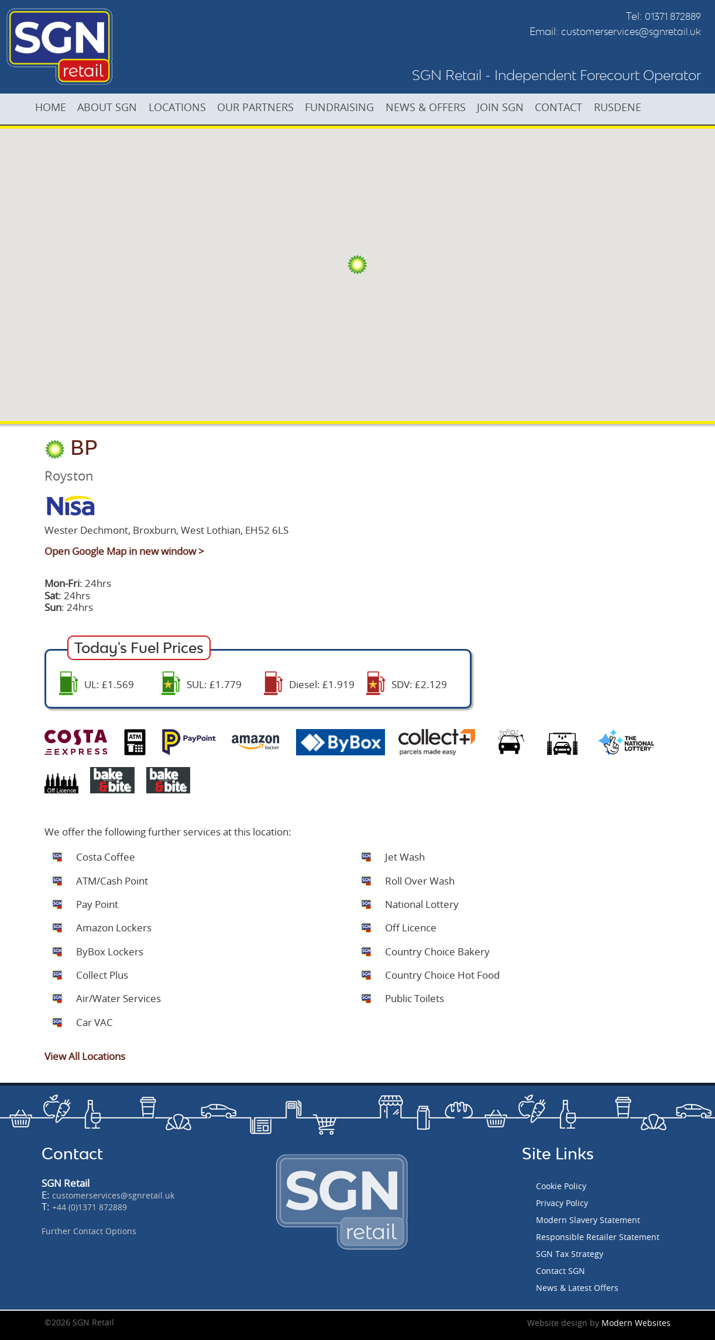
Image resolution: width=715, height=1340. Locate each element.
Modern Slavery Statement (588, 1219)
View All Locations (84, 1056)
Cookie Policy (561, 1186)
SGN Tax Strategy (569, 1253)
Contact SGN (560, 1270)
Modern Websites (636, 1322)
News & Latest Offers (577, 1287)
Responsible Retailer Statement (597, 1236)
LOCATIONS (190, 108)
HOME (53, 108)
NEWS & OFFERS (454, 108)
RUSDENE (661, 108)
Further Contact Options (89, 1231)
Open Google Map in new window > (124, 551)
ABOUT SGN (115, 108)
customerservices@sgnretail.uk (631, 31)
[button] (357, 264)
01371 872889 (673, 16)
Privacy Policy (562, 1202)
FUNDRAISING (362, 108)
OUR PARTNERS (273, 108)
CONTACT (597, 108)
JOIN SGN (533, 108)
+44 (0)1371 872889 (89, 1207)
